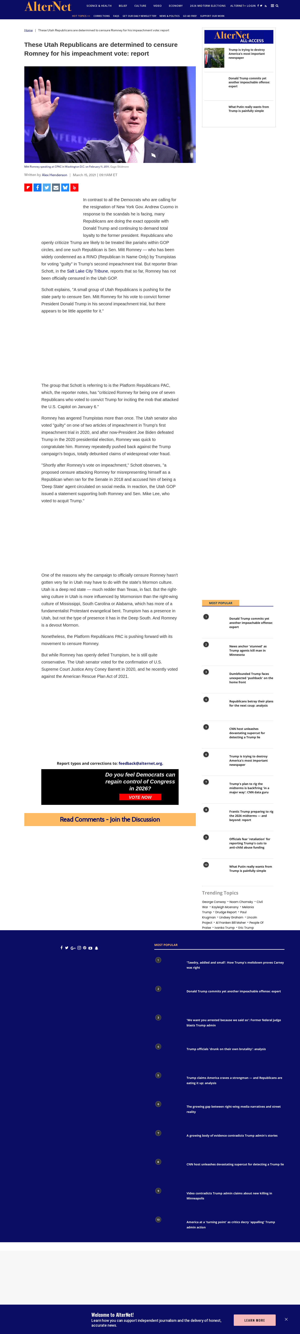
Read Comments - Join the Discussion (110, 819)
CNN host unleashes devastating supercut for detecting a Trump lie (247, 733)
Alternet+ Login (243, 6)
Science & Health (99, 6)
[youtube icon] (90, 948)
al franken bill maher (231, 923)
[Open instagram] (79, 948)
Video (157, 6)
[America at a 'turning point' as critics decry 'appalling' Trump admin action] (168, 1228)
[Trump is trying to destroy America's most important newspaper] (214, 58)
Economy (176, 6)
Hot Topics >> (81, 15)
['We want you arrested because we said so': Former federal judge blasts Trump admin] (168, 1026)
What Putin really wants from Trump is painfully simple (250, 868)
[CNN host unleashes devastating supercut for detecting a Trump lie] (213, 735)
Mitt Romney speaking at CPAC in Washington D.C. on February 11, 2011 (66, 166)
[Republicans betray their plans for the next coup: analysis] (213, 707)
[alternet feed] (265, 7)
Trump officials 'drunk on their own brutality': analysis (226, 1049)
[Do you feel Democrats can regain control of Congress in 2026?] (71, 787)
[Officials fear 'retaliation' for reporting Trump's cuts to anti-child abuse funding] (213, 845)
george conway (214, 902)
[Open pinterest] (84, 948)
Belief (123, 6)
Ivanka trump (225, 928)
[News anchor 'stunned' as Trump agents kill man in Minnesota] (213, 652)
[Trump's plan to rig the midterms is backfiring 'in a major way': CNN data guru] (213, 790)
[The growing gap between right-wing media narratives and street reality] (168, 1113)
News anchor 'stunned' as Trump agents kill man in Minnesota (248, 650)
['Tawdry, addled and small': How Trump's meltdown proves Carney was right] (168, 969)
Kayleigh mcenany (225, 907)
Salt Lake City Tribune (87, 271)
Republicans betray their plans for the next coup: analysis (251, 703)
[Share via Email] (56, 188)
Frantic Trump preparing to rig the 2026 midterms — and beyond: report (251, 815)
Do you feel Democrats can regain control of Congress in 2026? (140, 781)
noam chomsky (241, 902)
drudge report (225, 912)
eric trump (246, 928)
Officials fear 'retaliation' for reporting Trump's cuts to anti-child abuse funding (249, 843)
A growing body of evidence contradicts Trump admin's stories (232, 1135)
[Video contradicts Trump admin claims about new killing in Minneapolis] (168, 1200)
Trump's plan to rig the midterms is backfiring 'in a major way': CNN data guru (249, 788)
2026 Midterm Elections (208, 6)
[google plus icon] (73, 948)
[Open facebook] (258, 5)
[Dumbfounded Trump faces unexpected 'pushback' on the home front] (213, 680)
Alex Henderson (54, 175)
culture (140, 6)
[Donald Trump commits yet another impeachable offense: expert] (214, 86)
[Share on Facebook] (38, 188)
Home (28, 30)
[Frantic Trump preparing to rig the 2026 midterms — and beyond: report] (213, 818)
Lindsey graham (231, 917)
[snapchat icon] (97, 948)
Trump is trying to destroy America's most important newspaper (247, 53)
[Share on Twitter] (47, 188)
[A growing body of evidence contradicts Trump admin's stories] (168, 1142)
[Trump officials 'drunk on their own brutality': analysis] (168, 1055)
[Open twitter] (261, 5)
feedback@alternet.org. (141, 763)
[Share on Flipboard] (28, 188)
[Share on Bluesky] (65, 188)
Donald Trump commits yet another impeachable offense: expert (249, 82)
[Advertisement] (110, 348)
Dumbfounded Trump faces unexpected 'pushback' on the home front (251, 678)
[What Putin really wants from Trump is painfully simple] (214, 115)
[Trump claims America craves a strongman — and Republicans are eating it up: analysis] (168, 1084)
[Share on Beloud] (74, 188)
